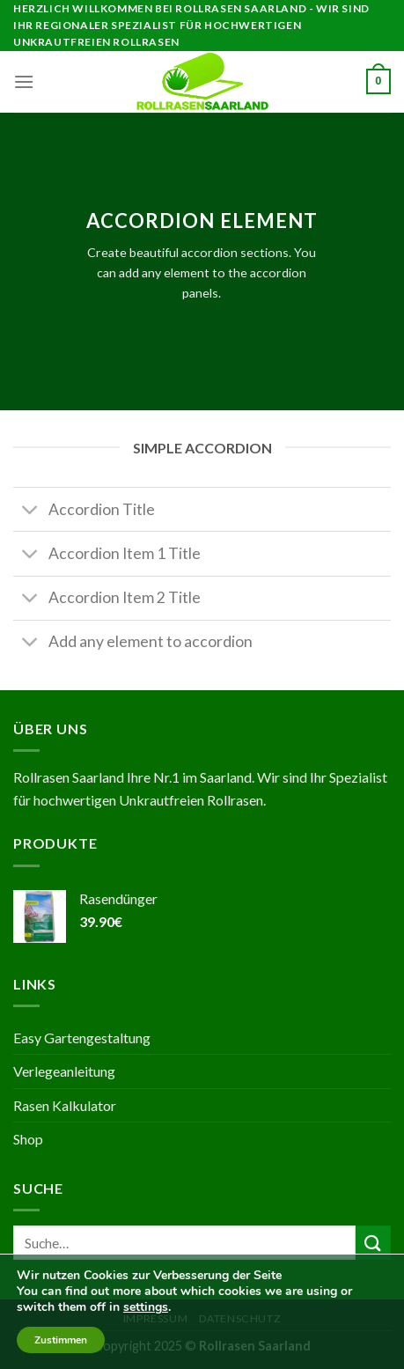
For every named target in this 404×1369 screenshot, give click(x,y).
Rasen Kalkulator (64, 1105)
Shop (28, 1138)
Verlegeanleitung (64, 1071)
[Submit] (373, 1242)
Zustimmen (60, 1340)
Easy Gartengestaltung (82, 1037)
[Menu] (23, 81)
